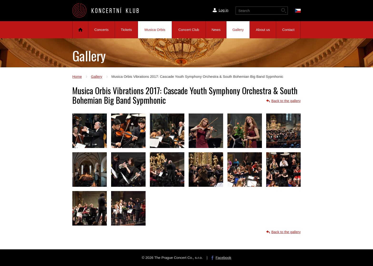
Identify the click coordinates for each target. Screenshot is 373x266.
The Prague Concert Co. (109, 10)
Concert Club (188, 30)
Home (80, 29)
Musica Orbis (154, 30)
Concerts (101, 30)
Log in (223, 10)
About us (263, 30)
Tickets (126, 30)
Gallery (238, 30)
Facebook (223, 258)
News (216, 30)
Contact (288, 30)
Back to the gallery (286, 101)
